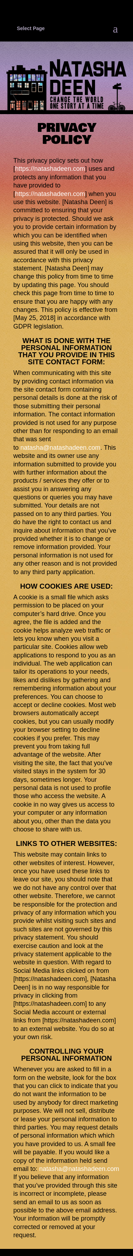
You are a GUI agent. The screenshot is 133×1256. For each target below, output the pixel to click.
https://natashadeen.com (50, 168)
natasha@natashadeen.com (60, 447)
